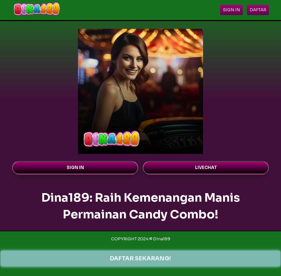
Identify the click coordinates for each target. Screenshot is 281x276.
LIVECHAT (206, 167)
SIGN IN (75, 167)
